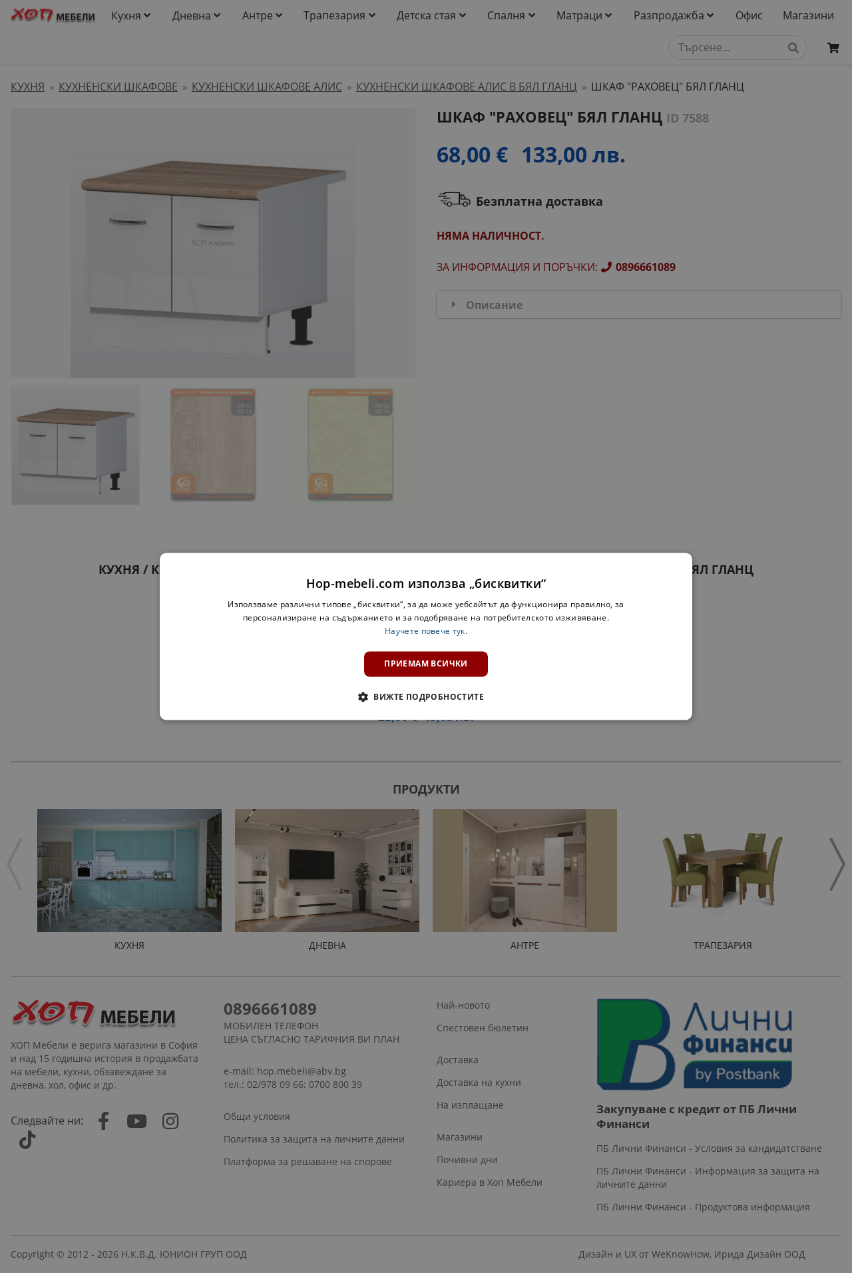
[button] (426, 697)
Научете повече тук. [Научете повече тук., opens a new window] (426, 630)
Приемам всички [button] (426, 663)
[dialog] (426, 636)
